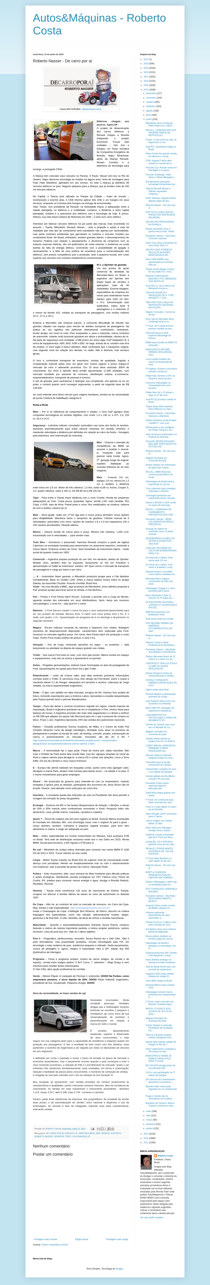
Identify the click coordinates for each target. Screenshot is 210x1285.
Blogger (119, 1268)
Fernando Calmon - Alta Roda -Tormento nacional (161, 237)
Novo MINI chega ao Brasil (159, 980)
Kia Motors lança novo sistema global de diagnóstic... (161, 930)
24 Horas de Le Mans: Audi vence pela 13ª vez (159, 559)
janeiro (149, 1128)
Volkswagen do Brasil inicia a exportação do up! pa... (160, 482)
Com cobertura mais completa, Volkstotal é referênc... (161, 489)
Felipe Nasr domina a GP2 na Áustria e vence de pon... (160, 377)
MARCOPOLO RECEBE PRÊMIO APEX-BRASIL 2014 (159, 352)
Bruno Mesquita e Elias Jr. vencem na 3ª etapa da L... (160, 596)
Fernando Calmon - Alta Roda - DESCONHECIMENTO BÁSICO (161, 899)
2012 (146, 1138)
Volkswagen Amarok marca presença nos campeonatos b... (161, 995)
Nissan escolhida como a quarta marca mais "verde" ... (161, 230)
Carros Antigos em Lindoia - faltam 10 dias (159, 822)
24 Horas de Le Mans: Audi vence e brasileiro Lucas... (160, 566)
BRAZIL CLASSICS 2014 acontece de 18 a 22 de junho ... (159, 1011)
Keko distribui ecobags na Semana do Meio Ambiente (160, 961)
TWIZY (68, 1136)
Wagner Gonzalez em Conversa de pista (156, 459)
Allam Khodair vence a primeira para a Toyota (161, 815)
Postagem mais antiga (117, 1239)
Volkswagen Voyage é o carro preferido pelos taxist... (160, 589)
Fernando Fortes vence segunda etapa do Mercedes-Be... (157, 786)
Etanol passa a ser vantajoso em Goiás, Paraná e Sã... (160, 428)
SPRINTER (59, 1136)
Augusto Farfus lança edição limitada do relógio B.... (160, 975)
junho (149, 119)
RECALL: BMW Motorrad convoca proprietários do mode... (159, 475)
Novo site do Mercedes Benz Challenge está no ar (160, 320)
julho (149, 115)
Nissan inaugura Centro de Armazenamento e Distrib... (160, 674)
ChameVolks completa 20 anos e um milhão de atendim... (161, 770)
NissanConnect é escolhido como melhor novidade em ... (161, 573)
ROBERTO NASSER (43, 1136)
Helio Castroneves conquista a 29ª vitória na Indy (161, 1050)
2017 (146, 76)
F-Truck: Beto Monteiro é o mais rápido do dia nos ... (159, 859)
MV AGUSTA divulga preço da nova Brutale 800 (160, 1066)
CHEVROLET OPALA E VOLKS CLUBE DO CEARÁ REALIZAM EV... (161, 666)
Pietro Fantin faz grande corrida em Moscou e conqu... (161, 154)
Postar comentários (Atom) (55, 1244)
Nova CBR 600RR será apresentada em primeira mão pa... (159, 262)
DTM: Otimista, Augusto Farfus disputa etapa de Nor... (161, 199)
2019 (146, 68)
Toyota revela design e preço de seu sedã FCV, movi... (160, 270)
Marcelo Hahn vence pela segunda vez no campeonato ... (161, 1089)
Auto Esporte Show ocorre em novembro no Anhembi (160, 702)
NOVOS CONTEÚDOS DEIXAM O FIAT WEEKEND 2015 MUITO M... (161, 279)
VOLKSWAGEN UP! (81, 1136)
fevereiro (150, 1124)
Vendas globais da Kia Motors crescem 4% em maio (160, 777)
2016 (146, 81)
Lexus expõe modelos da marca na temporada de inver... (159, 362)
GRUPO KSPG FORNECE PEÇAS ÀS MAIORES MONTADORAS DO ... (159, 252)
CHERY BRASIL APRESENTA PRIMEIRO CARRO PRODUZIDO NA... (160, 748)
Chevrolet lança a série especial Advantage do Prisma (158, 336)
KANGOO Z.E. (71, 1133)
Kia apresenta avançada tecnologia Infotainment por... (161, 183)
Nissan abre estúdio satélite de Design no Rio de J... (161, 1043)
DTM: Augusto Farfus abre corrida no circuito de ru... (159, 162)
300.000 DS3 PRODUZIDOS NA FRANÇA (160, 223)
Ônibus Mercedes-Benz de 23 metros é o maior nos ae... (160, 657)
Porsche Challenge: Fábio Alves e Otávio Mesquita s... (161, 176)
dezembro (151, 93)
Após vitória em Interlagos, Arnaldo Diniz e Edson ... (159, 829)
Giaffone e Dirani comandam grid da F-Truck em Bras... (160, 836)
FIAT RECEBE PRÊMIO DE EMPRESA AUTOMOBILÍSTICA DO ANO (159, 627)
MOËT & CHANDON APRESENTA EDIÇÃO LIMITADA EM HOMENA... (160, 875)
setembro (151, 106)
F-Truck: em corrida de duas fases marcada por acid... (159, 801)
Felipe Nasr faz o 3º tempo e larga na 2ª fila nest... (160, 393)
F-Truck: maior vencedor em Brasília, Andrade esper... (159, 1003)
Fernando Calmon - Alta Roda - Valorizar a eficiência (161, 414)
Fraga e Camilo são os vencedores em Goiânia (159, 1097)
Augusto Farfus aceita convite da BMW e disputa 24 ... (160, 906)
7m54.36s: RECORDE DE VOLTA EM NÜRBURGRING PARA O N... (161, 551)
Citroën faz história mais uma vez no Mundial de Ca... (160, 725)
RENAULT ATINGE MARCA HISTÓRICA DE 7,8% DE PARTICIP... (159, 851)
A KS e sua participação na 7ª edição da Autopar (160, 1073)
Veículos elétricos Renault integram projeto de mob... (160, 756)
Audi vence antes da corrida (159, 619)
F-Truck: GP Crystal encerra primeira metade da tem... (160, 327)
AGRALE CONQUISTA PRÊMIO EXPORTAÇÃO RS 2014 (161, 683)
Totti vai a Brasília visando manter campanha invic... (159, 1036)
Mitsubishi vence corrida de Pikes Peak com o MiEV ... (160, 124)
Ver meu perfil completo (151, 1217)
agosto (149, 110)
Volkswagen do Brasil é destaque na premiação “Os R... (161, 946)
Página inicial (81, 1239)
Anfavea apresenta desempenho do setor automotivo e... (158, 915)
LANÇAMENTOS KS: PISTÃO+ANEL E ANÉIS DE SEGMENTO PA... (161, 718)
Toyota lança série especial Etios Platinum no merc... (159, 407)
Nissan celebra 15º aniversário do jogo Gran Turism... (161, 466)
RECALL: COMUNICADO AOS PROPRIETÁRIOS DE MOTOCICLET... (161, 133)
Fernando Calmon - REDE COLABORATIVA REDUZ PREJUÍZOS (160, 522)
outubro (150, 102)
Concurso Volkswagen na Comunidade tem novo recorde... (158, 385)
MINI (98, 1133)
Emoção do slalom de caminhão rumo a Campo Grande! (159, 531)
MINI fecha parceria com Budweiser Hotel (158, 613)
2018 (146, 72)
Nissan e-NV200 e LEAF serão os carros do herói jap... (161, 503)
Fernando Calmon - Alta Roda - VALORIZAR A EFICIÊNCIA (161, 650)
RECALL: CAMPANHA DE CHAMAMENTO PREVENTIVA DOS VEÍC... (160, 512)
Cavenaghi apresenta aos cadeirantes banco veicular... (161, 496)
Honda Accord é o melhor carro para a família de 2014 (161, 923)
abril (148, 1115)
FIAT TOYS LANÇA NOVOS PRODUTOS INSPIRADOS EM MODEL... (160, 215)
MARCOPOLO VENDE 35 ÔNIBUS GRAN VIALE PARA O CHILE (158, 1058)
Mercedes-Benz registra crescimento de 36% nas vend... (159, 581)
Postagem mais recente (45, 1239)
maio (149, 1111)
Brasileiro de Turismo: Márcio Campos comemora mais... (160, 1104)
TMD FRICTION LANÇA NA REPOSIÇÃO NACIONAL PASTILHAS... (160, 305)
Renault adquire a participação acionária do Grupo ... (161, 695)
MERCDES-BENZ (87, 1133)
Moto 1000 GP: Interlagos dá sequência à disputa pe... (160, 709)
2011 (146, 1142)
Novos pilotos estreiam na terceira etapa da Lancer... (160, 937)
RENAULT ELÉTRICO (111, 1133)
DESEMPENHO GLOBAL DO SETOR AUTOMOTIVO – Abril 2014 (160, 541)
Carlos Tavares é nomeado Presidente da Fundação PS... (159, 1028)
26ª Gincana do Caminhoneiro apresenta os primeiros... (160, 1080)
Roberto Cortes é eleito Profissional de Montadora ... (161, 643)
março (149, 1119)
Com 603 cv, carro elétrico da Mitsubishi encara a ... (160, 287)
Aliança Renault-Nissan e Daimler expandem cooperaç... (158, 191)
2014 (146, 89)
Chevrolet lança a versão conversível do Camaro (158, 763)
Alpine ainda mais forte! (157, 689)
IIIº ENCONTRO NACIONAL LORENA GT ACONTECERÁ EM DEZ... (161, 605)
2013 (146, 1134)
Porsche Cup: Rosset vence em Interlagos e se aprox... (161, 169)
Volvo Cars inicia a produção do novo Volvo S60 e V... (161, 244)
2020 (146, 63)
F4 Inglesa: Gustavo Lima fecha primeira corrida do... (161, 370)
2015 (146, 85)
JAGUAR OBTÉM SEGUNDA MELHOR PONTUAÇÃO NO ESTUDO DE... (161, 444)
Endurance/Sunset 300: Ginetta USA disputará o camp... (161, 954)
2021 (146, 59)
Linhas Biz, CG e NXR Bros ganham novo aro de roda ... (161, 843)
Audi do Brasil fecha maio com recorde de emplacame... (161, 968)
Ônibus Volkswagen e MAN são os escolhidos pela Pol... (161, 883)
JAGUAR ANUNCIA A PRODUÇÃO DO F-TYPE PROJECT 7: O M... (160, 295)
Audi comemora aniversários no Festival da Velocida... (161, 435)
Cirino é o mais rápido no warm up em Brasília (161, 808)
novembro (151, 97)
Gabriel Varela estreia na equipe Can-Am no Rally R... (161, 739)
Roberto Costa (165, 1156)
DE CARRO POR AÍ (55, 1133)
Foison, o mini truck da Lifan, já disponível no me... (161, 141)
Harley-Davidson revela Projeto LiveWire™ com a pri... (161, 421)
